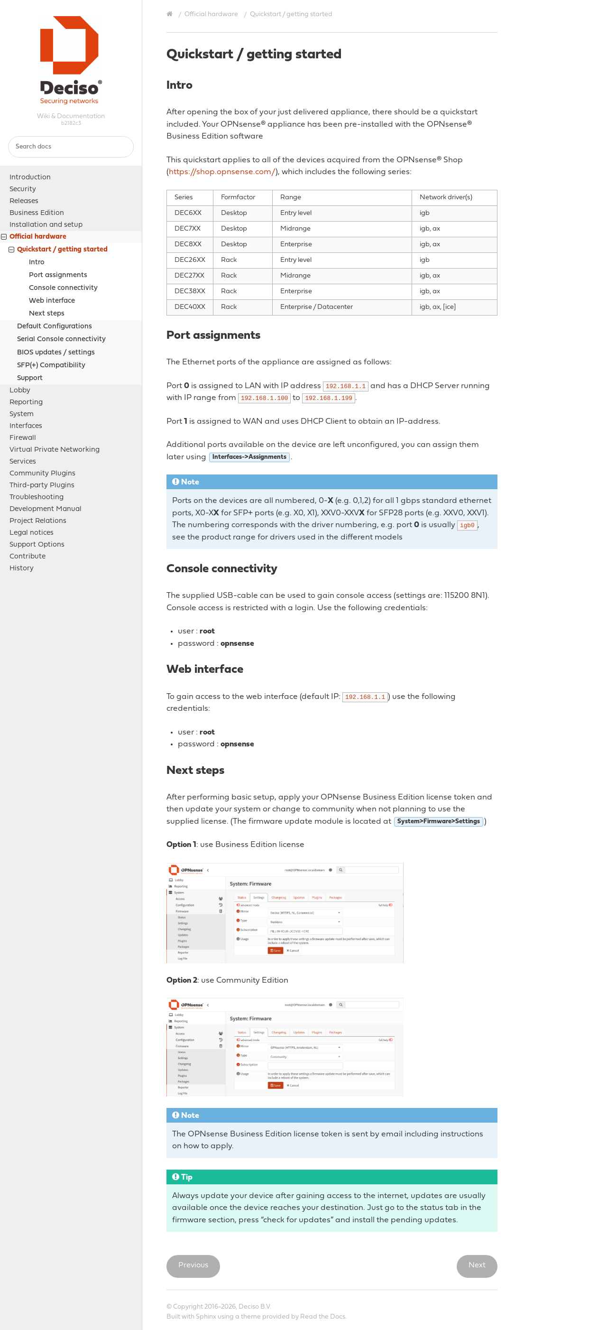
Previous (193, 1265)
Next (477, 1265)
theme (251, 1317)
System (21, 414)
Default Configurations (54, 326)
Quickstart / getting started (58, 250)
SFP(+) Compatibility (51, 365)
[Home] (170, 14)
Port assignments (58, 275)
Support (30, 378)
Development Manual (45, 509)
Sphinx (206, 1317)
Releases (23, 201)
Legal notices (31, 533)
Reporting (26, 402)
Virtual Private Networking (54, 450)
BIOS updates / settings (56, 352)
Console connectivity (63, 288)
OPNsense (71, 60)
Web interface (52, 301)
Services (22, 461)
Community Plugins (42, 473)
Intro (37, 262)
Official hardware (33, 237)
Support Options (36, 545)
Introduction (30, 177)
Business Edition (36, 213)
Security (22, 189)
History (21, 568)
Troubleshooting (36, 497)
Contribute (27, 556)
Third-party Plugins (41, 485)
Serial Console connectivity (61, 339)
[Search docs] (71, 147)
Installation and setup (46, 225)
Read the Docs (322, 1317)
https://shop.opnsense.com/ (222, 172)
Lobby (19, 390)
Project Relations (37, 521)
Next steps (46, 313)
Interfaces (25, 426)
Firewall (22, 438)
